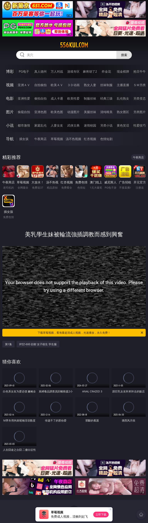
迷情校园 (90, 125)
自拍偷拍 (40, 85)
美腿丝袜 (90, 112)
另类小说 (106, 125)
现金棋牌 (123, 71)
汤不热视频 (73, 139)
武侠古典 (73, 125)
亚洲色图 (40, 112)
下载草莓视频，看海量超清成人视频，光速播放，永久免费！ (91, 332)
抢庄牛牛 (139, 71)
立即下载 (101, 514)
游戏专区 (73, 71)
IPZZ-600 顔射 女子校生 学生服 (38, 344)
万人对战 (57, 71)
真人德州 (40, 71)
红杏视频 (90, 139)
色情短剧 (106, 139)
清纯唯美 (106, 112)
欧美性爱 (73, 98)
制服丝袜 (90, 98)
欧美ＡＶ (57, 85)
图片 (10, 111)
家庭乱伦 (40, 125)
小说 (10, 125)
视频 (10, 84)
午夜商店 (40, 139)
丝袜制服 (106, 85)
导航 (10, 138)
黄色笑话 (123, 125)
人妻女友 (57, 125)
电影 (10, 98)
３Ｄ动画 (73, 85)
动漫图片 (73, 112)
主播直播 (123, 85)
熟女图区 (123, 112)
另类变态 (139, 98)
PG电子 (24, 71)
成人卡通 (57, 98)
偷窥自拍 (24, 112)
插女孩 (24, 139)
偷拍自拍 (40, 98)
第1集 (8, 344)
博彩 (10, 71)
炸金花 (106, 71)
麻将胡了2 (90, 71)
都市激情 (24, 125)
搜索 (124, 55)
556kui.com (74, 45)
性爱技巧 (139, 125)
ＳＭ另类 (139, 85)
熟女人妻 (90, 85)
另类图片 (139, 112)
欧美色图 (57, 112)
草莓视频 (57, 139)
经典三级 (106, 98)
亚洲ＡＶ (24, 85)
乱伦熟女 (123, 98)
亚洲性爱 (24, 98)
